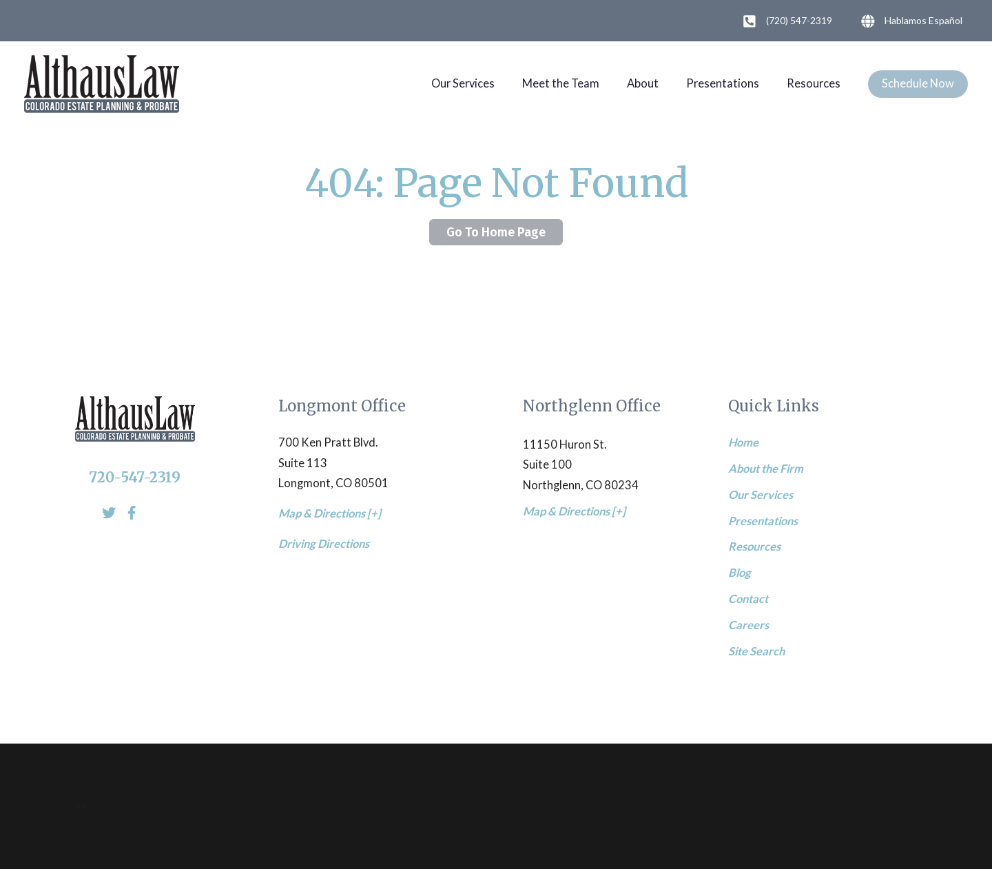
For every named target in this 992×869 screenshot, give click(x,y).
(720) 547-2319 (784, 21)
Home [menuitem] (743, 442)
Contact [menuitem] (748, 599)
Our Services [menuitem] (760, 495)
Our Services (463, 83)
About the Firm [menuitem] (765, 469)
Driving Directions (323, 544)
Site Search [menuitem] (756, 651)
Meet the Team (560, 83)
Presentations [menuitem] (763, 521)
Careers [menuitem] (748, 625)
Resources (813, 83)
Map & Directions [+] (329, 513)
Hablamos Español (909, 21)
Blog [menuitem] (739, 573)
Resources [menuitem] (754, 546)
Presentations (722, 83)
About (643, 83)
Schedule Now (918, 83)
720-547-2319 (134, 478)
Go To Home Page (496, 232)
